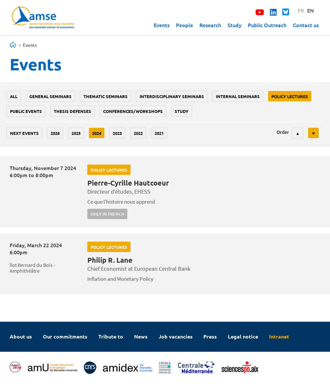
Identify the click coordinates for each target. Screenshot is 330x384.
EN (310, 10)
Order (283, 132)
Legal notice (243, 336)
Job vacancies (176, 336)
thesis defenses (72, 111)
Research (210, 24)
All (13, 96)
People (184, 24)
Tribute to (110, 336)
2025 (76, 133)
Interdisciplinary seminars (172, 96)
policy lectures (289, 96)
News (141, 336)
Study (234, 24)
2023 (117, 133)
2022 (138, 133)
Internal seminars (238, 96)
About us (21, 336)
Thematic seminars (105, 96)
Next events (24, 133)
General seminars (50, 96)
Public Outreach (267, 24)
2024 (96, 133)
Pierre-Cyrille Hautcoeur (128, 182)
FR (301, 10)
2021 (159, 133)
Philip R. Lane (109, 260)
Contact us (306, 24)
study (182, 111)
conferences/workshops (133, 111)
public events (26, 111)
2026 (55, 133)
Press (210, 336)
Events (162, 24)
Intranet (279, 336)
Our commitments (65, 336)
